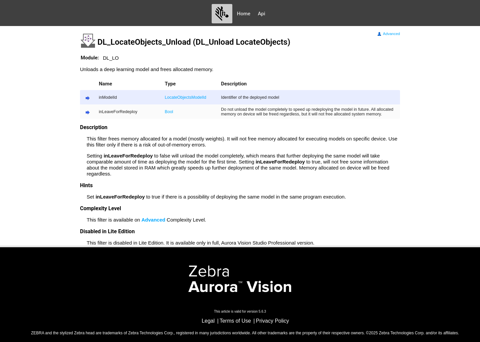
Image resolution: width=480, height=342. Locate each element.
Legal (208, 321)
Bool (169, 111)
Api (261, 14)
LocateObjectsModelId (185, 97)
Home (243, 14)
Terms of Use (235, 321)
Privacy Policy (272, 321)
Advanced (388, 34)
